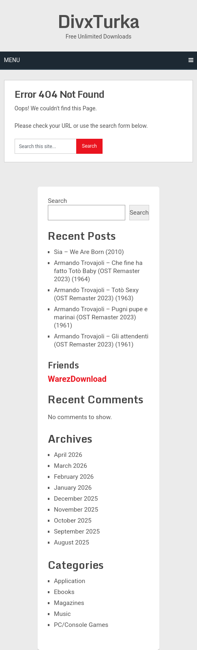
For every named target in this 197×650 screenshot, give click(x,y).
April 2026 (68, 454)
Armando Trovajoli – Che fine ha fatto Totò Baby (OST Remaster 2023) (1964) (98, 271)
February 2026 (74, 476)
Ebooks (64, 592)
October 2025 (73, 520)
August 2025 (71, 542)
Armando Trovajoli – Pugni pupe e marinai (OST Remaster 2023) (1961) (101, 317)
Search (57, 200)
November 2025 (76, 509)
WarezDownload (77, 379)
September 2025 (77, 531)
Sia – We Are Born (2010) (89, 252)
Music (62, 614)
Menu (12, 60)
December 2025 (76, 498)
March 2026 (70, 465)
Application (69, 581)
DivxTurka (98, 21)
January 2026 (73, 487)
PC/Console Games (81, 624)
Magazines (69, 603)
